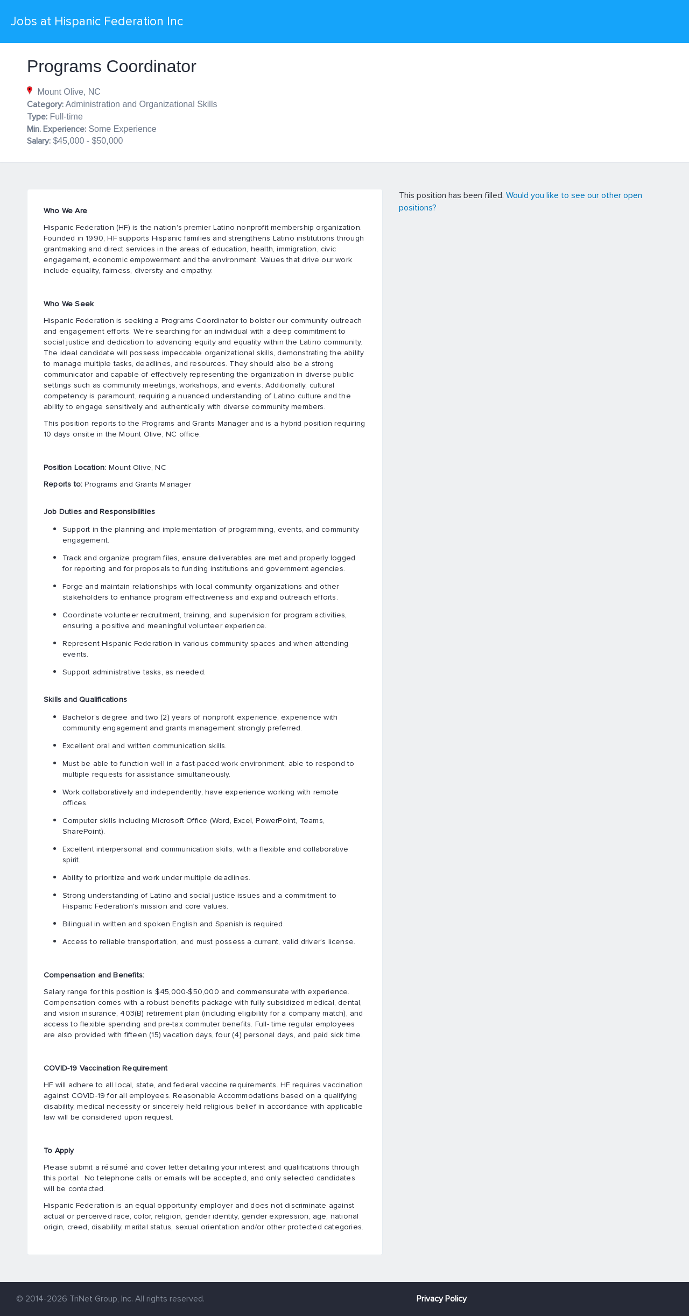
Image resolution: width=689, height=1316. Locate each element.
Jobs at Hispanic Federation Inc (97, 21)
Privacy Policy (442, 1298)
